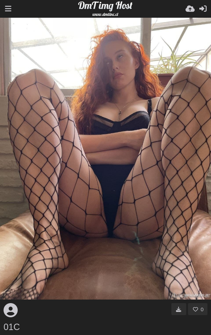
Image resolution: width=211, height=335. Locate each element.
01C (12, 327)
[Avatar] (11, 310)
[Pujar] (190, 9)
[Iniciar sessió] (202, 9)
